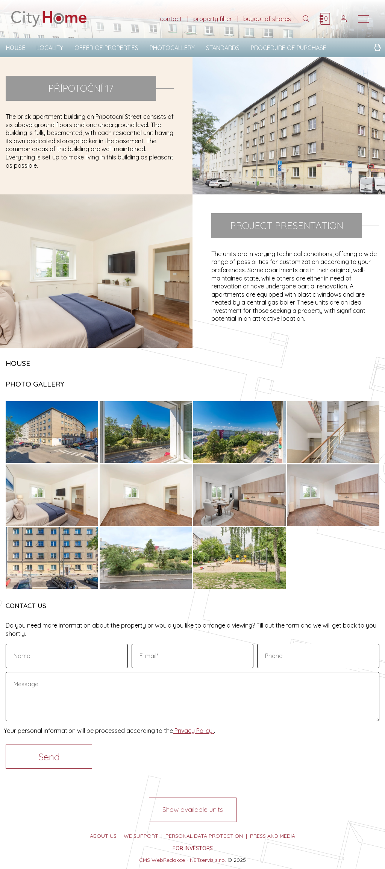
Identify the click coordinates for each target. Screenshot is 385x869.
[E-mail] (193, 656)
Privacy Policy (193, 730)
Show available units (192, 809)
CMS (144, 860)
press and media (272, 836)
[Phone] (318, 656)
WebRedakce (168, 860)
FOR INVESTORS (193, 848)
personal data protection (204, 836)
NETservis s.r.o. (208, 860)
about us (103, 836)
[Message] (192, 697)
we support (141, 836)
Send (49, 757)
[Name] (67, 656)
